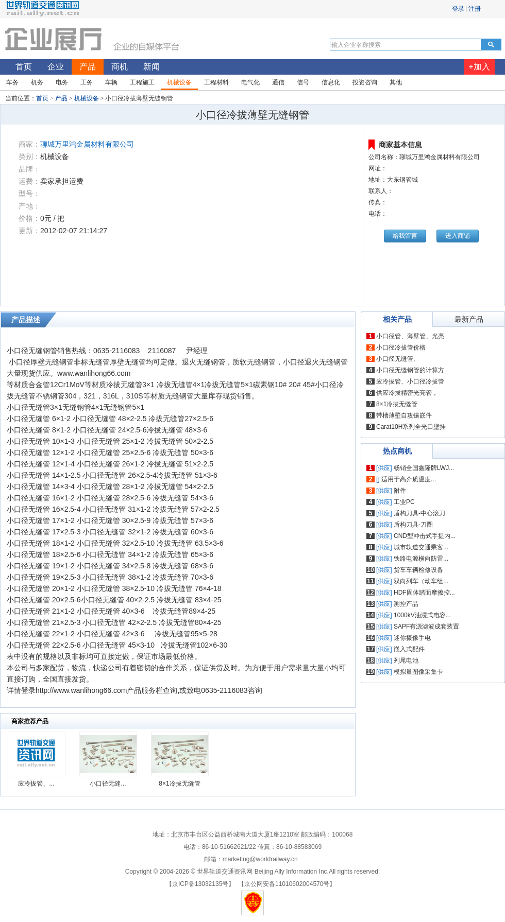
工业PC (404, 502)
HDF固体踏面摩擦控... (424, 592)
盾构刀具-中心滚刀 (419, 513)
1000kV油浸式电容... (422, 615)
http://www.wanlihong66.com (81, 690)
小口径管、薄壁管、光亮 (410, 336)
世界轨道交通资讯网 (224, 871)
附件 (400, 490)
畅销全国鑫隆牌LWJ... (424, 468)
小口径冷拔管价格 (401, 347)
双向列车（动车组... (421, 581)
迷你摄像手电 (412, 637)
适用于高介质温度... (408, 479)
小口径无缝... (108, 783)
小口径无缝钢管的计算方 (410, 370)
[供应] (384, 468)
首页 (42, 98)
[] (378, 479)
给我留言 (405, 235)
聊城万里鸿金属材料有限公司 (87, 144)
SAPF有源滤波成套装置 (426, 626)
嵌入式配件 (409, 649)
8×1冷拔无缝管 (179, 783)
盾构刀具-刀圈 (413, 524)
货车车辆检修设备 (418, 569)
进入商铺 (457, 235)
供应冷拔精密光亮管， (407, 392)
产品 (61, 98)
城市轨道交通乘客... (421, 547)
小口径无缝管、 (397, 358)
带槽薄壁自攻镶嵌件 (404, 415)
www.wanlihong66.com (93, 373)
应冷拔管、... (36, 783)
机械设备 (86, 98)
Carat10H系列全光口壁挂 (411, 426)
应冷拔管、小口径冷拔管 (410, 381)
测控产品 (406, 603)
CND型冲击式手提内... (425, 536)
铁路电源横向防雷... (421, 558)
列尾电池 (406, 660)
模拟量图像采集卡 (418, 671)
